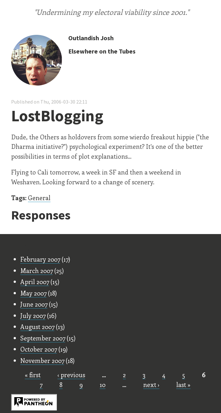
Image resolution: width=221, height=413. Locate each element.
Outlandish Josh (91, 38)
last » (183, 384)
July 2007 (32, 315)
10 (102, 384)
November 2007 (42, 360)
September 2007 (42, 338)
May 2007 (33, 293)
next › (151, 384)
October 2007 (38, 349)
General (39, 198)
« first (33, 375)
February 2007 (40, 259)
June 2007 (33, 304)
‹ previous (71, 375)
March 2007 (36, 270)
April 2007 (34, 281)
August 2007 (37, 326)
